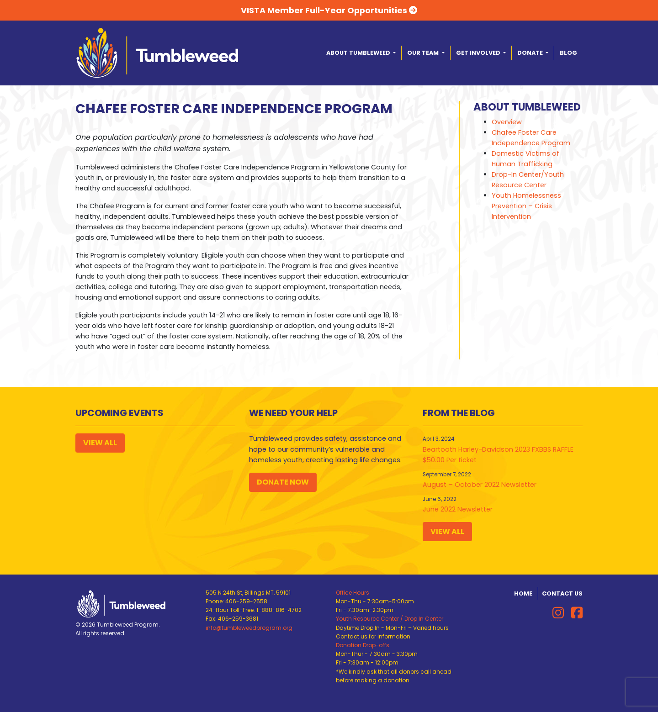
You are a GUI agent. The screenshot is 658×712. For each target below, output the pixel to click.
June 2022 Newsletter (458, 509)
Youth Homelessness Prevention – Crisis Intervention (526, 206)
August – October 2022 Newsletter (479, 484)
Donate (530, 53)
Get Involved (479, 53)
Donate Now (283, 482)
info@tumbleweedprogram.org (249, 628)
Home (523, 593)
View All (100, 443)
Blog (568, 53)
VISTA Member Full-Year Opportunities (329, 10)
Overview (507, 122)
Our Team (423, 53)
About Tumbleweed (359, 53)
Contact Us (562, 593)
